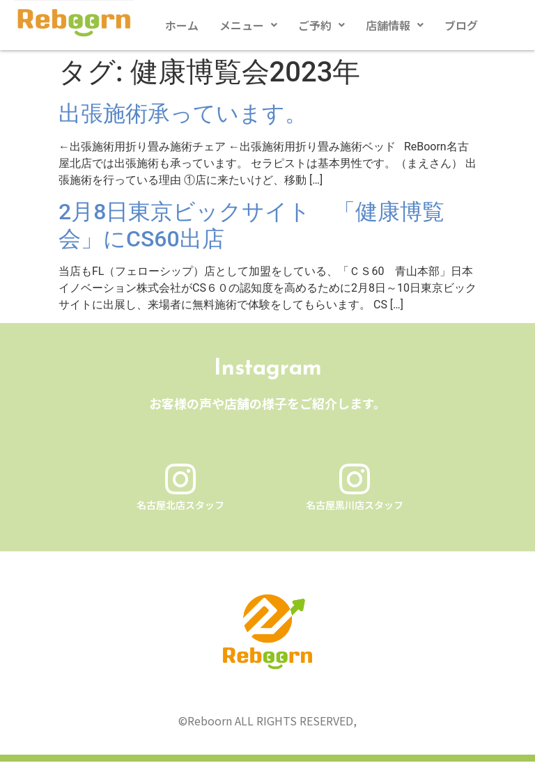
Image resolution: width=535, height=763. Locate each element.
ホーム (182, 25)
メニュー (248, 25)
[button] (248, 25)
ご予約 (321, 25)
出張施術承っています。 (183, 113)
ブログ (461, 25)
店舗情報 (395, 25)
